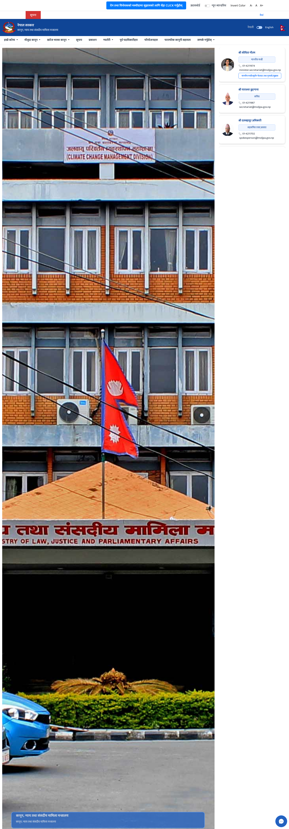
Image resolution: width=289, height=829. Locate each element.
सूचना (79, 40)
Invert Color (238, 5)
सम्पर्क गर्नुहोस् (204, 40)
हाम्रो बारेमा (10, 40)
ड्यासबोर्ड (195, 5)
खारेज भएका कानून (57, 40)
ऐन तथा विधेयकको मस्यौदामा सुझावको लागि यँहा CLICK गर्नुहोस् (146, 5)
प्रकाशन (93, 40)
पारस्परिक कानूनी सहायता (178, 40)
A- (251, 5)
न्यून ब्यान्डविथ (219, 5)
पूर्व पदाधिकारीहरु (129, 40)
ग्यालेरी (107, 40)
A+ (261, 5)
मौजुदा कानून (31, 40)
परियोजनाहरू (151, 40)
